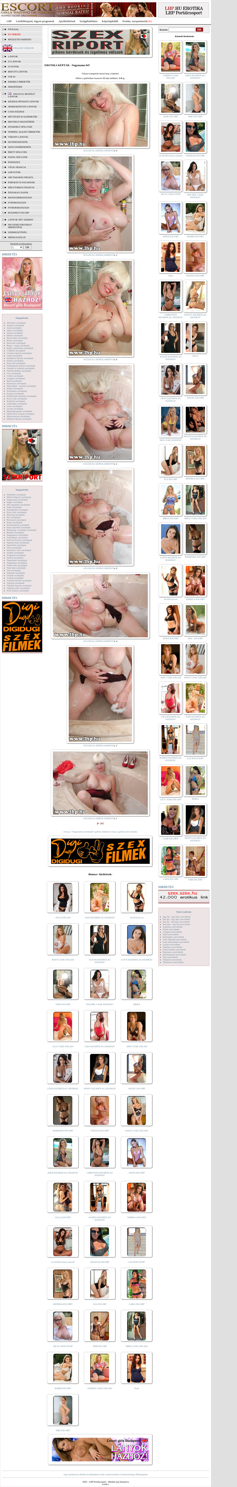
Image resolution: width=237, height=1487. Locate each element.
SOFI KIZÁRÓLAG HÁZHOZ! (100, 917)
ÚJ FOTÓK (13, 66)
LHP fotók (14, 172)
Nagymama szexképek (17, 499)
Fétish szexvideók (171, 929)
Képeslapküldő (110, 21)
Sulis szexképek (14, 547)
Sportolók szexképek (16, 545)
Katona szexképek (15, 393)
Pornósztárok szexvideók (174, 954)
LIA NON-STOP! (136, 1262)
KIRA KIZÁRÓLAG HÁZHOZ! (63, 1172)
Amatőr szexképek (15, 325)
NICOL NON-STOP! (63, 1346)
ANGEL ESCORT (136, 1088)
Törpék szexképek (15, 575)
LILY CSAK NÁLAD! (63, 1046)
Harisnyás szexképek (16, 383)
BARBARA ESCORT (63, 1130)
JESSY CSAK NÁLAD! (63, 959)
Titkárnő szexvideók (172, 959)
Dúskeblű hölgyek (20, 126)
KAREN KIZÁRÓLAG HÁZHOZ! (100, 1218)
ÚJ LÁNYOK (14, 61)
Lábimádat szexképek (17, 403)
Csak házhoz (16, 111)
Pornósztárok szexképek (18, 525)
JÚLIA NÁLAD (62, 917)
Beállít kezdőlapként (89, 1474)
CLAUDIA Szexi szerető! (63, 1262)
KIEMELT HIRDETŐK (19, 81)
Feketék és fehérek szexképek (20, 368)
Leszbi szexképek (15, 408)
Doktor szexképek (15, 360)
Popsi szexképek (14, 522)
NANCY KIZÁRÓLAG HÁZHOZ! (195, 316)
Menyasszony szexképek (18, 416)
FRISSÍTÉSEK (15, 86)
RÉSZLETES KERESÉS (19, 39)
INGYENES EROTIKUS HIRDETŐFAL (20, 225)
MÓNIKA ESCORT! (63, 1304)
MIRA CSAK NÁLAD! (137, 1346)
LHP (9, 21)
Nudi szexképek (14, 507)
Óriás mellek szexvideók (174, 949)
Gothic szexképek (15, 376)
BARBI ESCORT (63, 1388)
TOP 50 (11, 76)
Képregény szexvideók (173, 937)
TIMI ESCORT (100, 1346)
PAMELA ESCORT (137, 1217)
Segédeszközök (18, 142)
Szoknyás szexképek (16, 555)
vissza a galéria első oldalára (124, 831)
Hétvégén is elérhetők (22, 116)
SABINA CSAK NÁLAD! (100, 1388)
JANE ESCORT (62, 1004)
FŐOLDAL (13, 29)
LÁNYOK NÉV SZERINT (20, 219)
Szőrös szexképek (15, 557)
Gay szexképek (14, 373)
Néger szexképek (15, 502)
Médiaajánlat (142, 1474)
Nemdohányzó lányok (22, 106)
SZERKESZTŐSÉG (17, 232)
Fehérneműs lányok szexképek (21, 365)
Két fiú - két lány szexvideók (176, 921)
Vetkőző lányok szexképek (19, 585)
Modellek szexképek (16, 494)
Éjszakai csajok (18, 192)
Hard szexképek (14, 381)
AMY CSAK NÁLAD (136, 1046)
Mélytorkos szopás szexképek (20, 413)
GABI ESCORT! (171, 838)
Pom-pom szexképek (16, 520)
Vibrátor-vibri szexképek (18, 588)
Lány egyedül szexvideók (174, 939)
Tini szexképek (14, 570)
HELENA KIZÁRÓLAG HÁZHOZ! (195, 437)
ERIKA (136, 1004)
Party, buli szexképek (17, 512)
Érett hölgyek (17, 152)
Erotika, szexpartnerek (135, 21)
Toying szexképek (15, 578)
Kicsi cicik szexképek (17, 398)
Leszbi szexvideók (171, 944)
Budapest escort (18, 212)
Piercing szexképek (16, 514)
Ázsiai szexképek (15, 333)
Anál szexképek (14, 328)
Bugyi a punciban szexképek (20, 348)
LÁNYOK (13, 56)
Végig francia (17, 167)
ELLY (195, 356)
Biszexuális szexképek (17, 338)
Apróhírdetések (66, 21)
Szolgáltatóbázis (88, 21)
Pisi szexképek (13, 517)
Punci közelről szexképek (18, 527)
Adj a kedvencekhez (110, 1474)
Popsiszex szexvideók (173, 952)
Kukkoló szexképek (16, 401)
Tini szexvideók (170, 957)
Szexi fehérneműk (19, 147)
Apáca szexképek (15, 330)
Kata (137, 1388)
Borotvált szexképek (16, 343)
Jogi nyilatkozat (70, 1474)
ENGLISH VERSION (23, 48)
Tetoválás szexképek (16, 568)
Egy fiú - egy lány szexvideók (177, 916)
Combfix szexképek (16, 350)
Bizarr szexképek (15, 340)
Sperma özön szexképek (18, 542)
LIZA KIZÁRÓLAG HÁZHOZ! (100, 1046)
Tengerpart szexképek (17, 562)
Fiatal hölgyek (18, 157)
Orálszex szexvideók (172, 947)
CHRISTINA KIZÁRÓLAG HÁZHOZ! (100, 1173)
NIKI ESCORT (63, 1430)
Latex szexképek (14, 406)
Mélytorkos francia (21, 187)
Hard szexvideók (170, 934)
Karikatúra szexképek (17, 391)
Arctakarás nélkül (20, 177)
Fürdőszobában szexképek (19, 370)
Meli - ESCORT (195, 638)
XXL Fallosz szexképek (18, 590)
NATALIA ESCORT (99, 1262)
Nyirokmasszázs (18, 207)
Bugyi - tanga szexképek (18, 345)
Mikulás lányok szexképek (19, 418)
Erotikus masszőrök (21, 121)
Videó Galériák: (184, 912)
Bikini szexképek (15, 335)
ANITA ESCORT (137, 1172)
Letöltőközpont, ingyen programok (35, 21)
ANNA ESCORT (171, 638)
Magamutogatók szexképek (19, 411)
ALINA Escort (136, 917)
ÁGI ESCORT (100, 1304)
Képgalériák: (22, 318)
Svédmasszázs (17, 202)
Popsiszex (14, 162)
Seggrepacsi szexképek (17, 535)
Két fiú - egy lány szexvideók (176, 919)
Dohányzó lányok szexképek (20, 358)
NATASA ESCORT (100, 1130)
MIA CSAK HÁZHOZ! (171, 440)
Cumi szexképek (14, 355)
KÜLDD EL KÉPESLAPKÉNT (98, 150)
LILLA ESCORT (63, 1217)
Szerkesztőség (127, 1474)
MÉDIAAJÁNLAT (17, 237)
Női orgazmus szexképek (18, 504)
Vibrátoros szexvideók (173, 962)
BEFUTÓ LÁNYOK (17, 71)
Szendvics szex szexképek (19, 550)
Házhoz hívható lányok (23, 101)
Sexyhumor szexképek (17, 537)
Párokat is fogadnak (21, 182)
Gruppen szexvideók (172, 932)
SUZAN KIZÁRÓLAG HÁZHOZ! (100, 960)
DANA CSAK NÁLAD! (136, 1130)
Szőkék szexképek (15, 552)
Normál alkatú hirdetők (24, 132)
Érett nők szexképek (16, 363)
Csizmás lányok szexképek (19, 353)
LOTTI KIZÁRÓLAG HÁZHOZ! (136, 959)
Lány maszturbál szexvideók (176, 942)
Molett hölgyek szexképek (19, 497)
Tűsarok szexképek (16, 583)
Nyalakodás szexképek (17, 509)
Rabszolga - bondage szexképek (21, 530)
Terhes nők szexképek (17, 565)
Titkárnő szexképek (16, 573)
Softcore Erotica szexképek (19, 540)
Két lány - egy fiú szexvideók (176, 924)
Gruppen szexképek (16, 378)
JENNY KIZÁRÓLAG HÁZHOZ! (100, 1088)
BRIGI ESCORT (170, 518)
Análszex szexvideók (172, 927)
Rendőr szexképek (15, 532)
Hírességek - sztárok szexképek (21, 386)
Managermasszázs (20, 197)
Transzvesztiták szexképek (19, 580)
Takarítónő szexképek (17, 560)
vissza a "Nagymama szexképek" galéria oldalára (86, 831)
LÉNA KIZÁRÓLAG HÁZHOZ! (62, 1088)
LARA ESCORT (137, 1304)
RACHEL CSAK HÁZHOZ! (99, 1004)
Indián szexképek (15, 388)
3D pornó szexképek (16, 322)
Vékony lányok (18, 137)
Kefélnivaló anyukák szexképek (21, 396)
